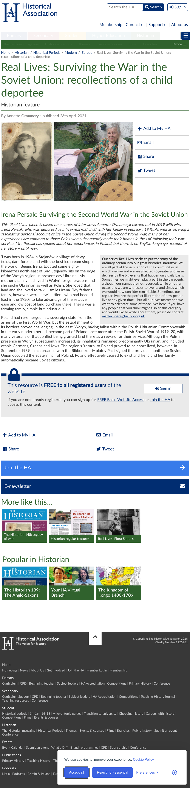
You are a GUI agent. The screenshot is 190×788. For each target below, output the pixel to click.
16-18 (45, 713)
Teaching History (39, 760)
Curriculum (9, 683)
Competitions (116, 683)
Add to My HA (154, 128)
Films (133, 44)
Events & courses (109, 44)
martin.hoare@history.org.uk (123, 316)
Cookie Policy (143, 759)
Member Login (97, 670)
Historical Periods (58, 44)
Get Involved (56, 670)
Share (145, 156)
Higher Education (108, 36)
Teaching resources (15, 700)
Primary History (140, 683)
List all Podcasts (13, 774)
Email (145, 142)
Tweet (146, 170)
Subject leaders (67, 683)
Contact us (135, 25)
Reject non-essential (112, 772)
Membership (110, 25)
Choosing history (131, 713)
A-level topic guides (67, 713)
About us (179, 25)
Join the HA (160, 400)
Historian (145, 36)
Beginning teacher (41, 683)
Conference (162, 683)
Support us (158, 25)
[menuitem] (14, 36)
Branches (150, 44)
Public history (142, 730)
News (24, 670)
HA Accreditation (93, 683)
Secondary (43, 36)
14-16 (34, 713)
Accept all (76, 772)
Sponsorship (118, 747)
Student (72, 36)
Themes (84, 44)
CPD (23, 683)
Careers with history (160, 713)
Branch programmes (84, 747)
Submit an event (165, 730)
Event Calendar (12, 747)
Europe (87, 52)
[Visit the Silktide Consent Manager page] (174, 772)
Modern (71, 52)
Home (5, 52)
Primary (14, 36)
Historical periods (14, 713)
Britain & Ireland (39, 774)
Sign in (163, 388)
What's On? (59, 747)
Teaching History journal (158, 696)
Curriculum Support (15, 696)
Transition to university (100, 713)
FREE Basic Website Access (120, 400)
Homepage (9, 670)
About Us (37, 670)
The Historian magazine (21, 44)
